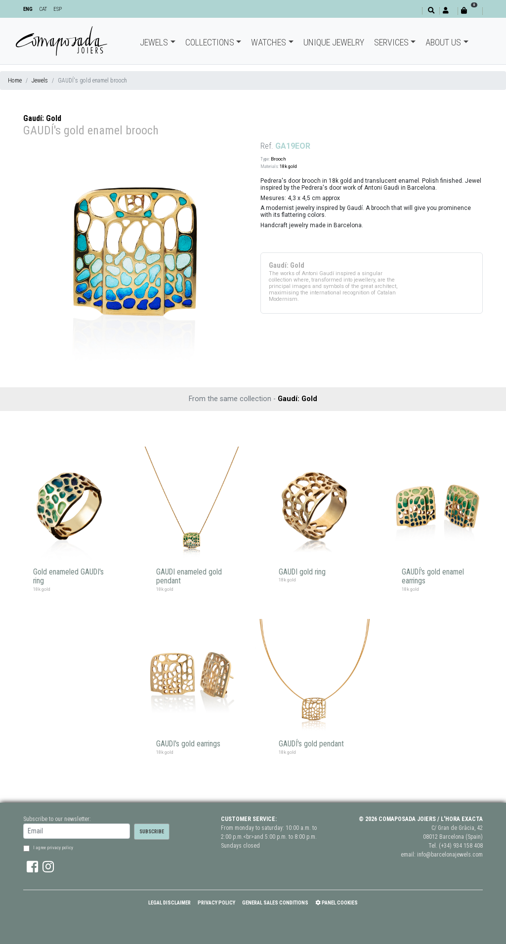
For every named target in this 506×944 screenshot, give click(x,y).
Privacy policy (216, 903)
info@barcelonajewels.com (450, 854)
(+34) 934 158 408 (461, 845)
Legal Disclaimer (169, 903)
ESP (57, 9)
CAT (43, 9)
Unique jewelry (333, 42)
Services (391, 42)
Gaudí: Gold (42, 118)
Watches (268, 42)
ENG (28, 9)
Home (15, 80)
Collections (209, 42)
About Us (443, 42)
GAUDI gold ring (302, 572)
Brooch (278, 159)
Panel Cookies (336, 903)
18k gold (288, 166)
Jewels (154, 42)
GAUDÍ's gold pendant (311, 743)
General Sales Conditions (275, 903)
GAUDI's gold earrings (188, 743)
